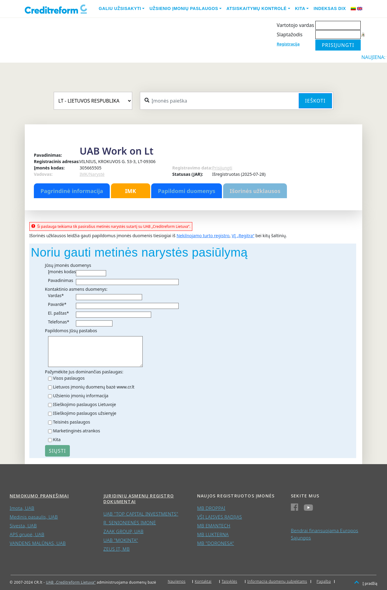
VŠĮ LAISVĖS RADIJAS (219, 517)
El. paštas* (58, 313)
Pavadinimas (60, 280)
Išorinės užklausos (255, 191)
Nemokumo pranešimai (39, 496)
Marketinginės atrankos (76, 431)
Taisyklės (229, 581)
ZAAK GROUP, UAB (123, 531)
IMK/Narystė (92, 174)
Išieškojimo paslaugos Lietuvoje (84, 404)
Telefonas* (58, 322)
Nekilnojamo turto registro (203, 235)
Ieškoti (315, 100)
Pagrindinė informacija (72, 191)
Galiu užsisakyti (120, 8)
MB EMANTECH (213, 526)
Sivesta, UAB (23, 526)
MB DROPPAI (211, 508)
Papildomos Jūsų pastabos (71, 330)
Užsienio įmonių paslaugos (183, 8)
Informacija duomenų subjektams (277, 581)
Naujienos (177, 581)
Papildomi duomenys (186, 191)
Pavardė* (57, 304)
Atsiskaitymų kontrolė (256, 8)
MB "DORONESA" (215, 543)
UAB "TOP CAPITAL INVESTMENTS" (140, 514)
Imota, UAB (22, 508)
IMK (130, 191)
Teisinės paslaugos (71, 422)
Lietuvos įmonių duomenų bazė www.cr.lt (93, 387)
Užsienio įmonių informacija (80, 395)
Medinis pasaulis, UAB (34, 517)
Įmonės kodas (62, 271)
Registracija (288, 44)
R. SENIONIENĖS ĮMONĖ (129, 523)
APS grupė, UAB (27, 534)
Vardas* (56, 295)
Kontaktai (203, 581)
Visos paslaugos (69, 378)
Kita (300, 8)
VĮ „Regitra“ (243, 235)
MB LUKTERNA (213, 534)
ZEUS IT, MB (116, 549)
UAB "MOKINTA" (120, 540)
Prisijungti (222, 168)
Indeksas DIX (330, 8)
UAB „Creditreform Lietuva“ (71, 582)
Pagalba (324, 581)
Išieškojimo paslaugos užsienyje (84, 413)
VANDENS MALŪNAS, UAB (38, 543)
